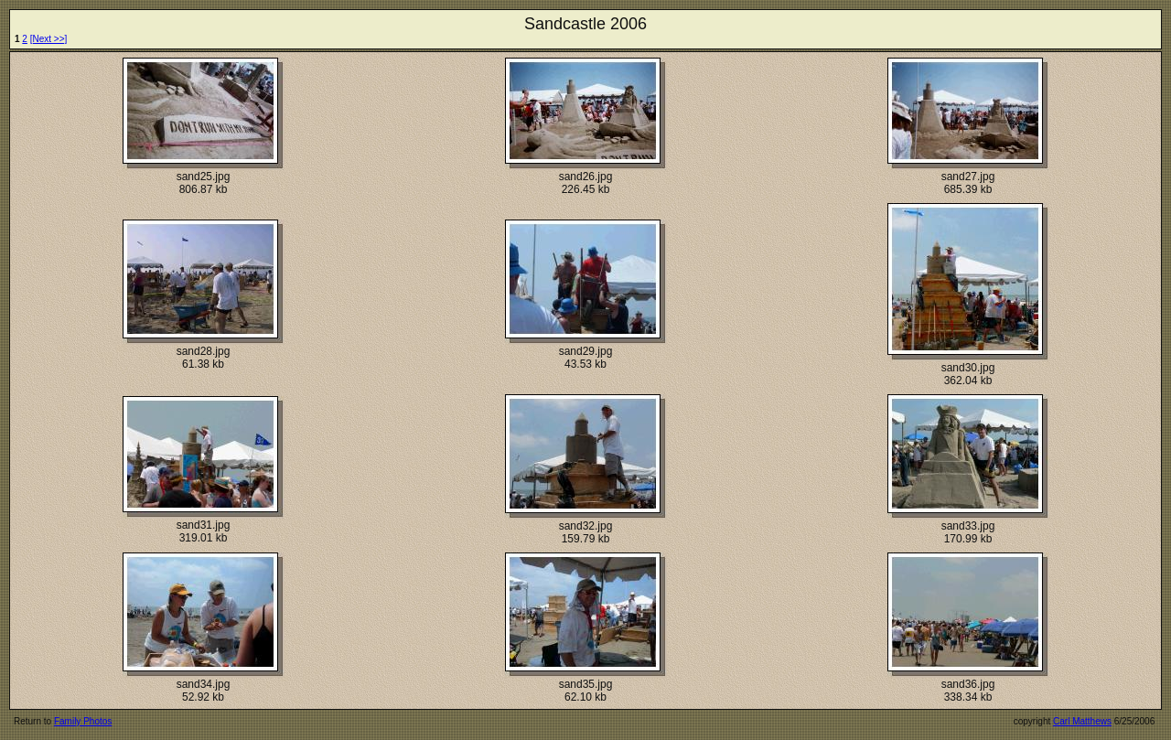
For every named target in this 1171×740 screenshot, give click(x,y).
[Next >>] (49, 39)
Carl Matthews (1082, 721)
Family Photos (83, 721)
